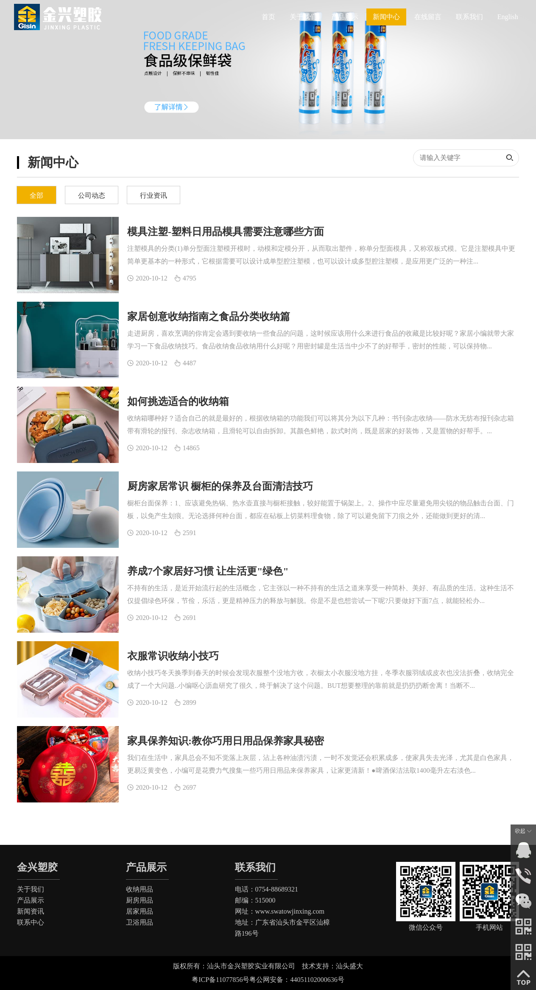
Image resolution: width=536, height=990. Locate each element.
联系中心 (30, 922)
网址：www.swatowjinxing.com (279, 911)
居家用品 (139, 911)
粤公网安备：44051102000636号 (296, 979)
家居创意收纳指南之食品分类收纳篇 (208, 316)
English (507, 16)
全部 (36, 195)
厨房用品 (139, 900)
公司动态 (91, 195)
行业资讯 (153, 195)
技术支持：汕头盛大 (336, 966)
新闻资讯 (30, 911)
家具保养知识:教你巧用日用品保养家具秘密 (225, 740)
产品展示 (30, 900)
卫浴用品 (139, 922)
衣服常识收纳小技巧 (173, 656)
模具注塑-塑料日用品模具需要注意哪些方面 (225, 231)
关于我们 (30, 889)
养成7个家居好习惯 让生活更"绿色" (208, 571)
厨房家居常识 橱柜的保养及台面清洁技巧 (220, 486)
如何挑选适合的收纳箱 (178, 401)
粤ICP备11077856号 (220, 979)
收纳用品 (139, 889)
